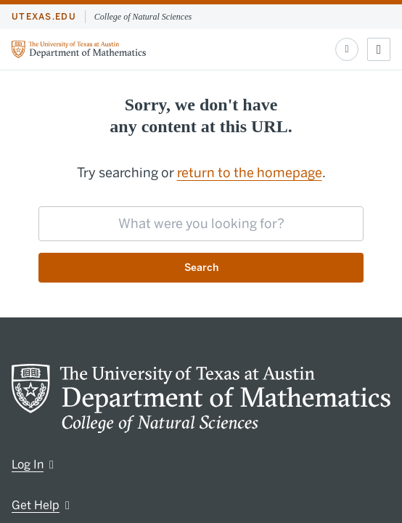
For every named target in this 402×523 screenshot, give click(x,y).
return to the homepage (249, 173)
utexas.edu (44, 17)
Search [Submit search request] (201, 268)
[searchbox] (201, 223)
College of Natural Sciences (143, 17)
